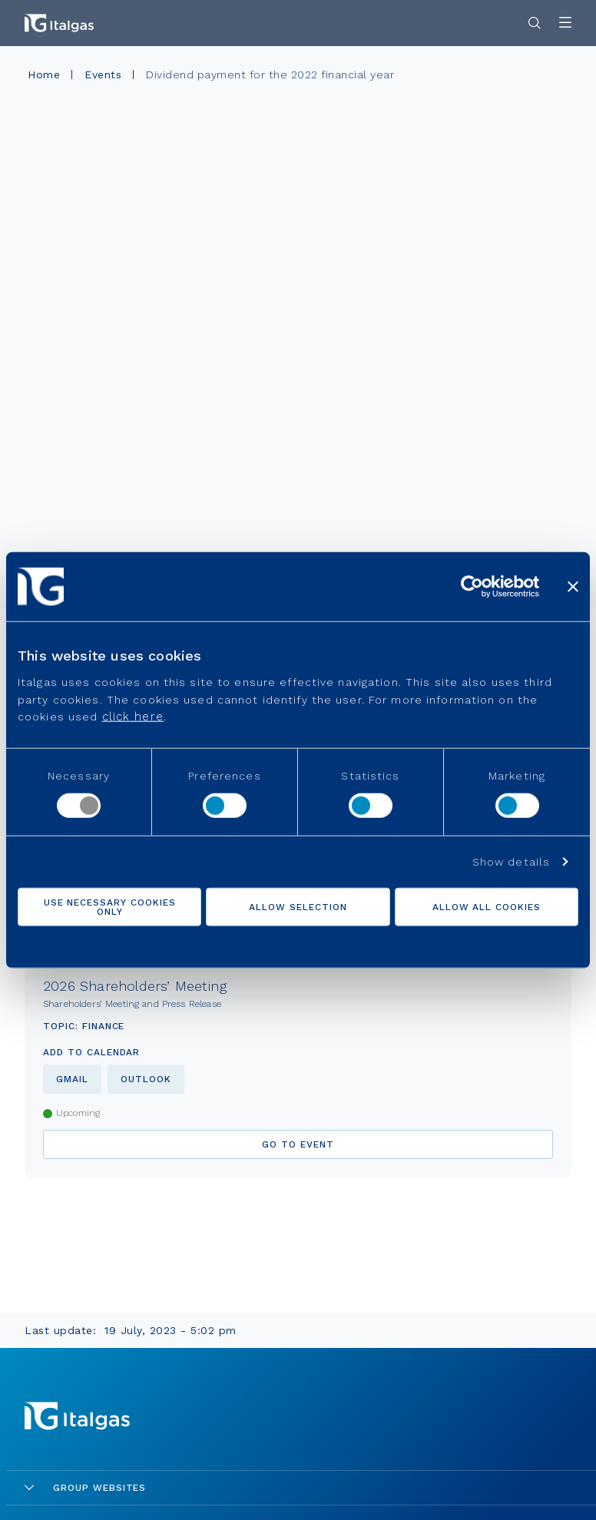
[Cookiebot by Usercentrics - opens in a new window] (472, 586)
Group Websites (85, 1487)
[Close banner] (573, 586)
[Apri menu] (565, 23)
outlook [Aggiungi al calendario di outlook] (146, 1079)
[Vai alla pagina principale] (59, 23)
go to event (298, 1144)
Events (102, 74)
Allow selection (297, 907)
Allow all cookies (486, 907)
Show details (511, 862)
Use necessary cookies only (110, 907)
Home (44, 74)
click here (133, 717)
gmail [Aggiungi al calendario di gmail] (72, 1079)
